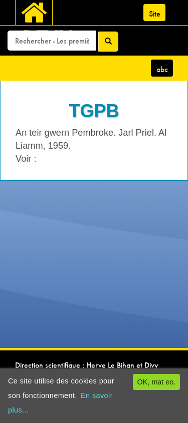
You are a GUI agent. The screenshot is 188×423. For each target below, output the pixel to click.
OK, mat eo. (156, 382)
